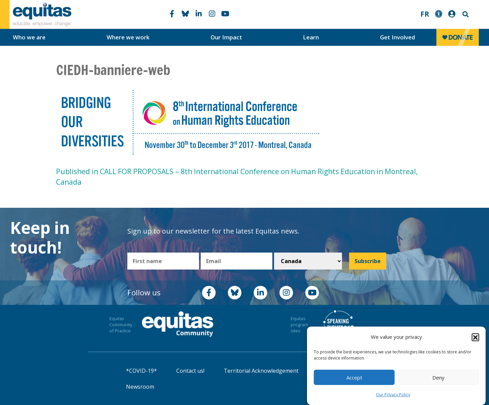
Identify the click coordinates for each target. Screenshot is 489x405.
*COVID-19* (141, 370)
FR (424, 14)
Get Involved (397, 37)
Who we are (29, 37)
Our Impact (226, 37)
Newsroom (140, 386)
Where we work (128, 37)
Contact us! (190, 370)
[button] (475, 337)
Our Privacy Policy (393, 395)
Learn (311, 37)
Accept (354, 377)
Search (465, 14)
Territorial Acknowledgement (261, 370)
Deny (438, 377)
